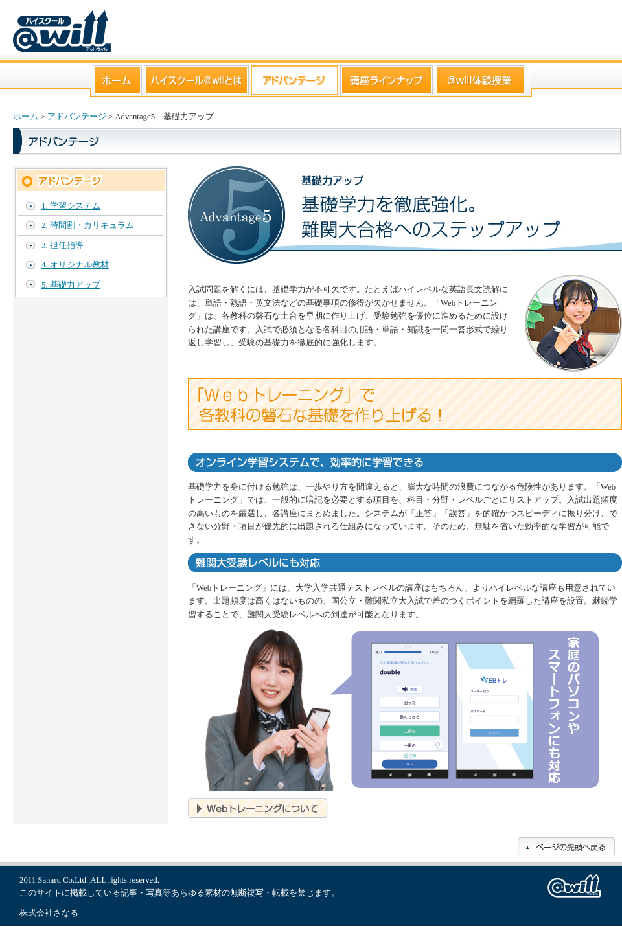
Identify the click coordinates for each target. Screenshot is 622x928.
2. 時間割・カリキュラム (87, 225)
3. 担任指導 (62, 245)
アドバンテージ (76, 116)
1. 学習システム (70, 205)
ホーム (25, 116)
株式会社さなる (48, 913)
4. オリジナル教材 (75, 264)
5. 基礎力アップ (70, 284)
